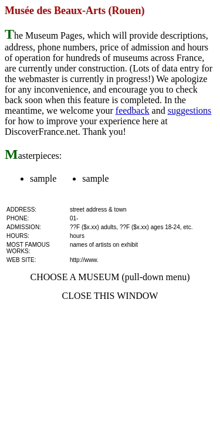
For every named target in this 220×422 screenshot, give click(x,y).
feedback (133, 110)
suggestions (190, 110)
